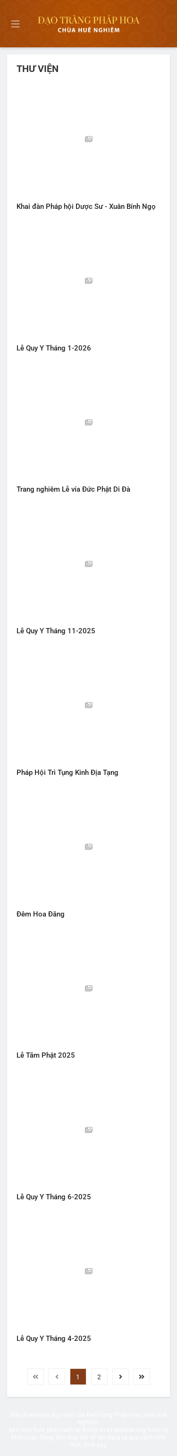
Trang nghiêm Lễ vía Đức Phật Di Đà (73, 489)
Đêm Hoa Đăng (41, 914)
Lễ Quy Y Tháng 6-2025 (54, 1197)
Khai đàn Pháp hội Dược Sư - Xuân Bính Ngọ (86, 206)
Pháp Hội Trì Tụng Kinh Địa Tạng (67, 772)
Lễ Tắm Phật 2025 (46, 1055)
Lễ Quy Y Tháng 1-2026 (54, 348)
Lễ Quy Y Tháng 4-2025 (54, 1338)
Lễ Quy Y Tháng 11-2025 (56, 631)
